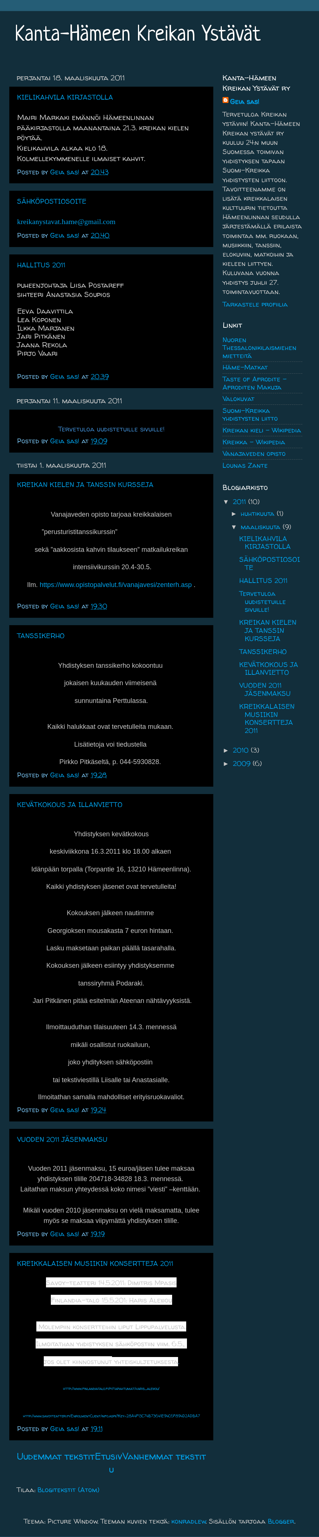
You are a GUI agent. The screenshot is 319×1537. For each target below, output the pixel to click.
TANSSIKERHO (41, 635)
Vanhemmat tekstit (164, 1456)
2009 (243, 763)
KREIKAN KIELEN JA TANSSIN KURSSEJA (85, 484)
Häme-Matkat (245, 367)
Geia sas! (244, 101)
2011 (240, 501)
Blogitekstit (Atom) (68, 1489)
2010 (242, 750)
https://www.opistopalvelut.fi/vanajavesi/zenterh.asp (116, 585)
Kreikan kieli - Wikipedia (262, 430)
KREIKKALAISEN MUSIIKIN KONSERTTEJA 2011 (95, 1263)
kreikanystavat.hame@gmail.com (66, 221)
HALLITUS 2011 (41, 265)
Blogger (281, 1521)
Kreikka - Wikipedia (254, 442)
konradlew (188, 1521)
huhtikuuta (259, 513)
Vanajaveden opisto (254, 453)
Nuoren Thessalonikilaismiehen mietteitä (259, 347)
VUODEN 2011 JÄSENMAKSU (62, 1139)
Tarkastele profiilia (255, 304)
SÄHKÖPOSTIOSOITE (51, 201)
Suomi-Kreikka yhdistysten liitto (250, 414)
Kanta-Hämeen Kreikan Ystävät (138, 35)
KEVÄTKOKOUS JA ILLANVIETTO (69, 804)
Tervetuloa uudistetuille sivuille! (262, 601)
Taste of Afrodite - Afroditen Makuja (255, 383)
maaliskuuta (262, 526)
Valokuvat (238, 398)
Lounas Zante (245, 465)
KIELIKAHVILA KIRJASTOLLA (65, 97)
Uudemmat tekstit (56, 1456)
